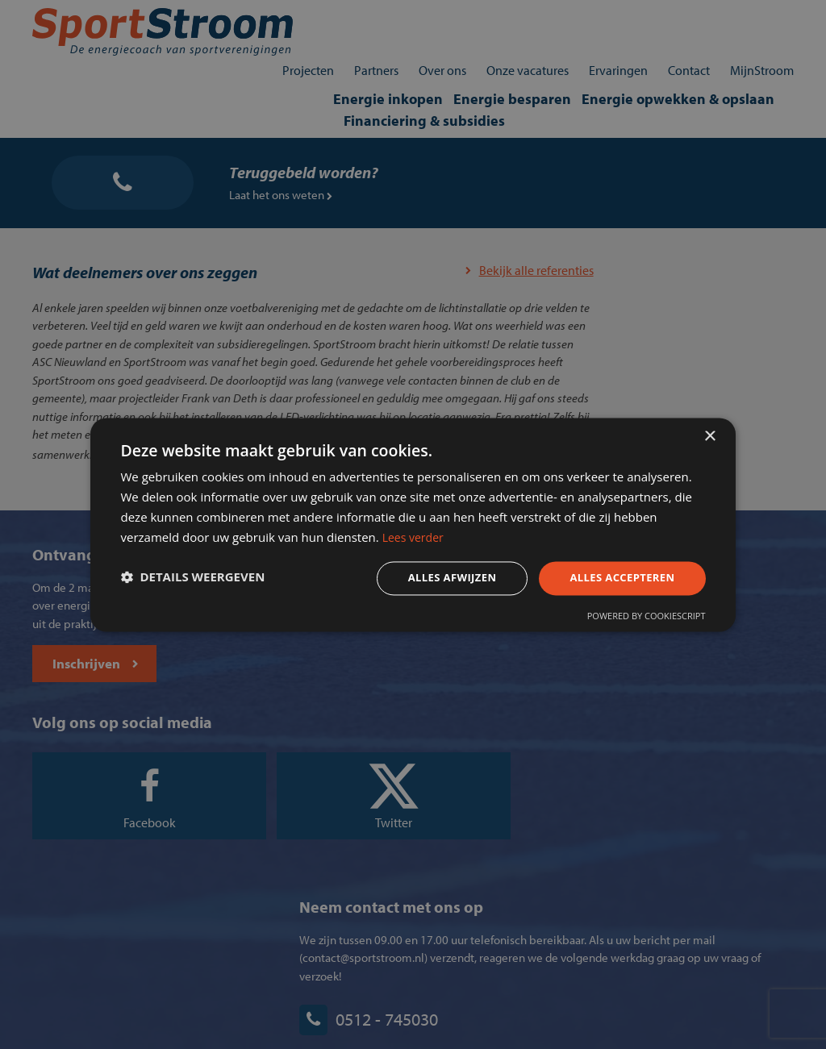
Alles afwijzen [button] (427, 579)
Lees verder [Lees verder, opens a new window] (579, 536)
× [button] (709, 429)
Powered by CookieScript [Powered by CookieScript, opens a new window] (632, 621)
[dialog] (413, 524)
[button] (207, 580)
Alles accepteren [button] (604, 579)
